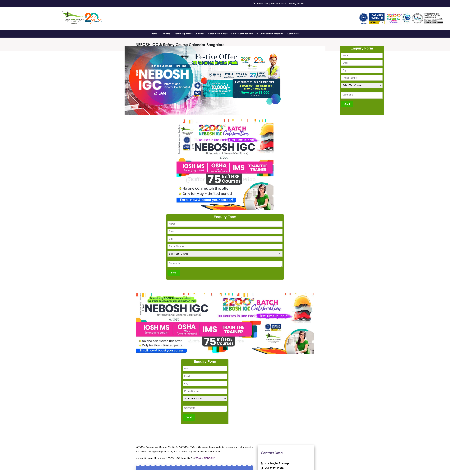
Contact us (293, 33)
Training (166, 33)
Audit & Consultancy (240, 33)
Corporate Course (217, 33)
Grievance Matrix (278, 3)
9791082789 (262, 3)
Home (154, 33)
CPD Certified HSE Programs (269, 33)
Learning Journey (295, 3)
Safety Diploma (183, 33)
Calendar (199, 33)
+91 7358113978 (274, 468)
